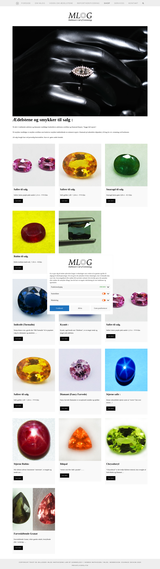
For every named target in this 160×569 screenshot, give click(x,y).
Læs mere (18, 201)
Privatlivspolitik (80, 565)
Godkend (59, 308)
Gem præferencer (100, 308)
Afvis (80, 308)
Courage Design (128, 562)
